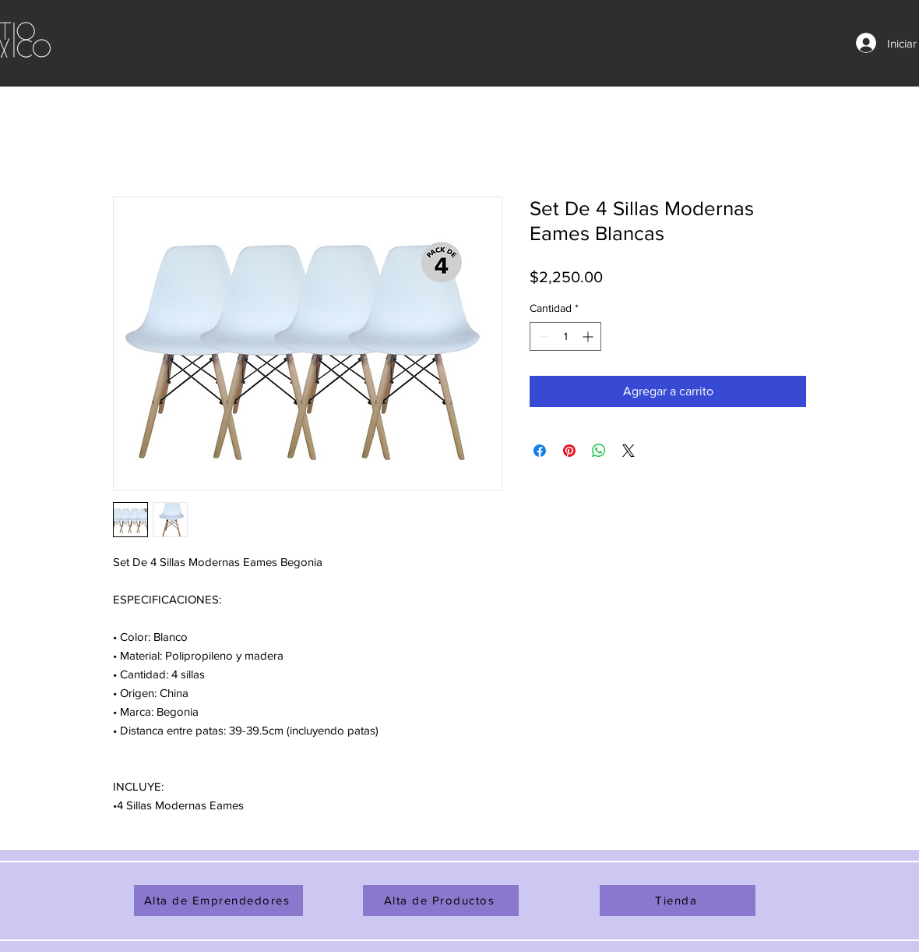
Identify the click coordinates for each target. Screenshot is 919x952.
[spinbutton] (565, 336)
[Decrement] (541, 336)
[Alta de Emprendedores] (218, 900)
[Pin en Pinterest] (569, 450)
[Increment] (589, 336)
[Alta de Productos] (441, 900)
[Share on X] (628, 450)
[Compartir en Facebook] (539, 450)
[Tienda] (677, 900)
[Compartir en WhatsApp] (599, 450)
